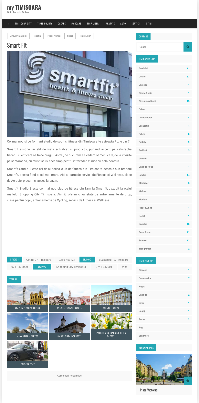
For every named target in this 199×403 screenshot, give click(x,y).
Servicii (136, 23)
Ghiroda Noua (164, 166)
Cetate (164, 76)
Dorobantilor (164, 117)
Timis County (44, 23)
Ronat (164, 216)
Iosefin (37, 35)
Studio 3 (42, 266)
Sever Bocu (164, 232)
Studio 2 (87, 259)
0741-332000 (19, 266)
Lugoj (164, 311)
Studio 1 (14, 259)
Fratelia (164, 142)
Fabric (164, 134)
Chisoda (164, 85)
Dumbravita (164, 278)
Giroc (164, 303)
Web (124, 266)
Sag (164, 327)
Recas (164, 319)
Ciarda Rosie (164, 93)
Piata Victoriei (149, 389)
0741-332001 (104, 266)
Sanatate (109, 23)
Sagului (164, 224)
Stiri (149, 23)
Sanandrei (164, 335)
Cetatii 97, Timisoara (38, 259)
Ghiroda (164, 158)
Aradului (164, 68)
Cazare (62, 23)
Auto (123, 23)
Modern (164, 199)
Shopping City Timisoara (71, 266)
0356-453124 (67, 259)
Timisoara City (23, 23)
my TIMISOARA (24, 7)
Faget (164, 286)
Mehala (164, 191)
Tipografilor (164, 248)
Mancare (76, 23)
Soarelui (164, 240)
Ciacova (164, 270)
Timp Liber (93, 23)
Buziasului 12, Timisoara (114, 259)
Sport (70, 35)
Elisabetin (164, 125)
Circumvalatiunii (18, 35)
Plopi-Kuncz (53, 35)
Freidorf (164, 150)
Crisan (164, 109)
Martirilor (164, 183)
